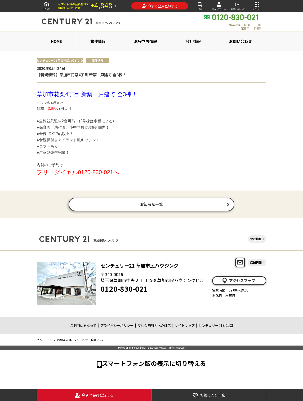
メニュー (256, 5)
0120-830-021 (124, 289)
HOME (46, 6)
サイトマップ (185, 326)
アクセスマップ (238, 281)
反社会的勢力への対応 (154, 326)
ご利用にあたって (83, 326)
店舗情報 (256, 263)
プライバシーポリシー (117, 326)
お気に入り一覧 (209, 395)
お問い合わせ (237, 5)
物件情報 (98, 41)
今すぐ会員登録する (160, 6)
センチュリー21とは (216, 326)
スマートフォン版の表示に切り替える (154, 364)
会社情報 (193, 41)
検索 (200, 5)
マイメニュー (218, 6)
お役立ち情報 (145, 41)
